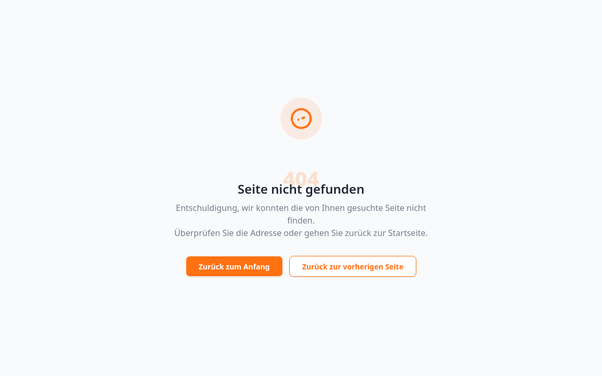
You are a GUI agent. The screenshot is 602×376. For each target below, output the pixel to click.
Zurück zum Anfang (234, 268)
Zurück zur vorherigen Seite (353, 268)
